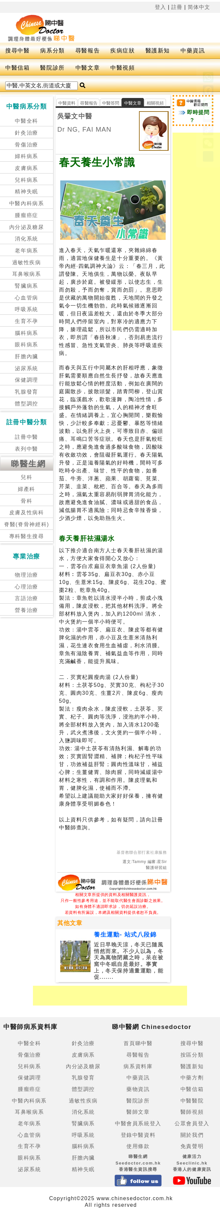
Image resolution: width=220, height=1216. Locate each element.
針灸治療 (26, 133)
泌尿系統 (26, 368)
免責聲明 (192, 1146)
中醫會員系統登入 (138, 1123)
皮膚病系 (26, 168)
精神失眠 (26, 191)
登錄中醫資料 (138, 1135)
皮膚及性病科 (26, 512)
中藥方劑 (192, 1077)
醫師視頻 (192, 1112)
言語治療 (26, 598)
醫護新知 (158, 51)
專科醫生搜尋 (26, 536)
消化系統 (26, 238)
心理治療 (26, 587)
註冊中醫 (26, 437)
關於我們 (192, 1135)
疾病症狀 (122, 51)
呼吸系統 (26, 309)
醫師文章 (138, 1112)
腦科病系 (26, 333)
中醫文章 (87, 68)
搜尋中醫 (17, 51)
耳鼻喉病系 (26, 274)
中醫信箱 (17, 68)
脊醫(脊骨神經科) (26, 524)
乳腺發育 (26, 392)
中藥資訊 (192, 51)
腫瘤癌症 (26, 215)
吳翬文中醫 (74, 116)
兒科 (26, 477)
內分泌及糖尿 (26, 227)
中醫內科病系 (26, 203)
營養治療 (26, 610)
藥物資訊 (138, 1089)
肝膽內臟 (26, 356)
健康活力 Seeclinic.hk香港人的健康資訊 (192, 1163)
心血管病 (26, 298)
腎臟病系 (26, 286)
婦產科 (26, 489)
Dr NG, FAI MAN (84, 129)
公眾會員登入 (192, 1123)
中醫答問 (111, 103)
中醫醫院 (192, 1101)
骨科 (26, 501)
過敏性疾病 (26, 262)
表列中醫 (26, 449)
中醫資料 (67, 103)
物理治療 (26, 575)
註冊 (176, 7)
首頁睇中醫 (138, 1043)
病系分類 (52, 51)
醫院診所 (52, 68)
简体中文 (199, 7)
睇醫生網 (28, 463)
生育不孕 (26, 321)
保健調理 (26, 380)
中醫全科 (26, 121)
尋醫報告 (87, 51)
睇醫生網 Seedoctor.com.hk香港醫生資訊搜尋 (138, 1163)
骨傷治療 (26, 144)
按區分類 (192, 1055)
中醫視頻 (122, 68)
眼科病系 (26, 344)
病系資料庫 (138, 1066)
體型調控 (26, 403)
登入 (160, 7)
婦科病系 (26, 156)
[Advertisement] (110, 996)
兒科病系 (26, 180)
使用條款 (138, 1146)
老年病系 (26, 250)
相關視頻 (155, 103)
